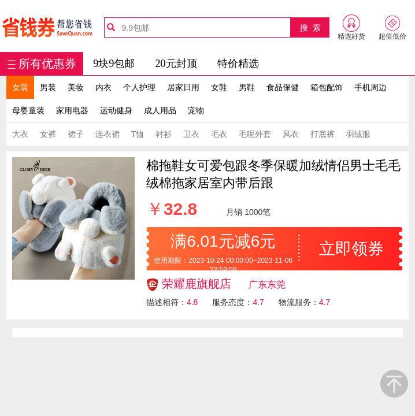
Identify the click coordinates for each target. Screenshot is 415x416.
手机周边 (370, 87)
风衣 (291, 134)
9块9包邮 (114, 63)
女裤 (48, 134)
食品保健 (282, 87)
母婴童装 (28, 110)
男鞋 (247, 87)
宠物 (196, 110)
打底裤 (322, 134)
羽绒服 (358, 134)
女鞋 (219, 87)
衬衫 (163, 134)
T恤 (137, 134)
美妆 (76, 87)
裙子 (76, 134)
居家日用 (183, 87)
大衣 (20, 134)
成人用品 (160, 110)
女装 (20, 87)
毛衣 (219, 134)
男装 (48, 87)
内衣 (103, 87)
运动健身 (116, 110)
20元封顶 (176, 63)
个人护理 (139, 87)
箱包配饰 (326, 87)
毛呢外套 (255, 134)
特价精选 (238, 63)
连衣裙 (107, 134)
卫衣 (191, 134)
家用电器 (72, 110)
